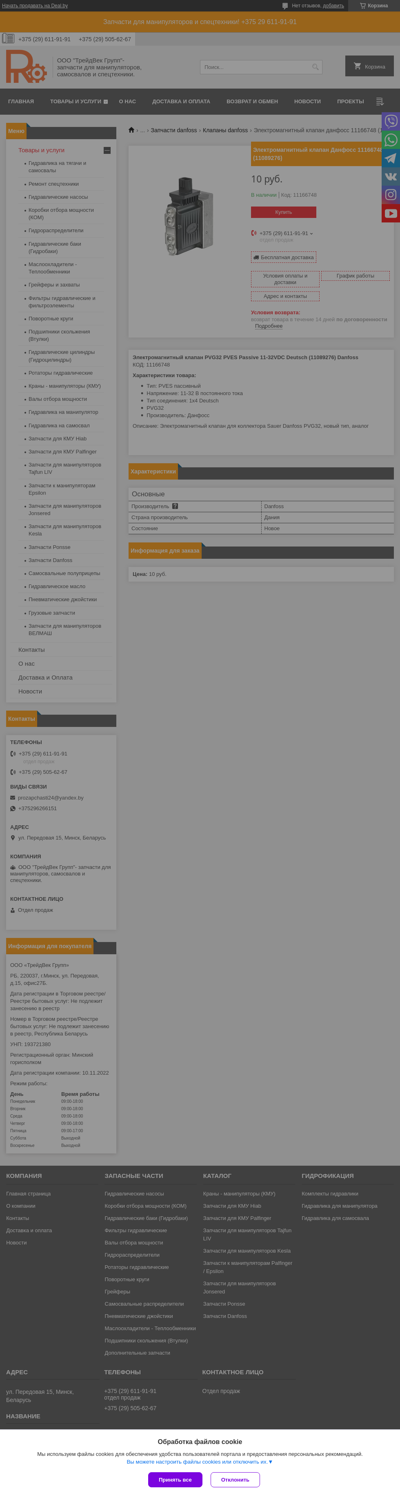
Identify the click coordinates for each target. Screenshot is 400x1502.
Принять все (175, 1480)
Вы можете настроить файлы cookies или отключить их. (197, 1462)
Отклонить (235, 1480)
